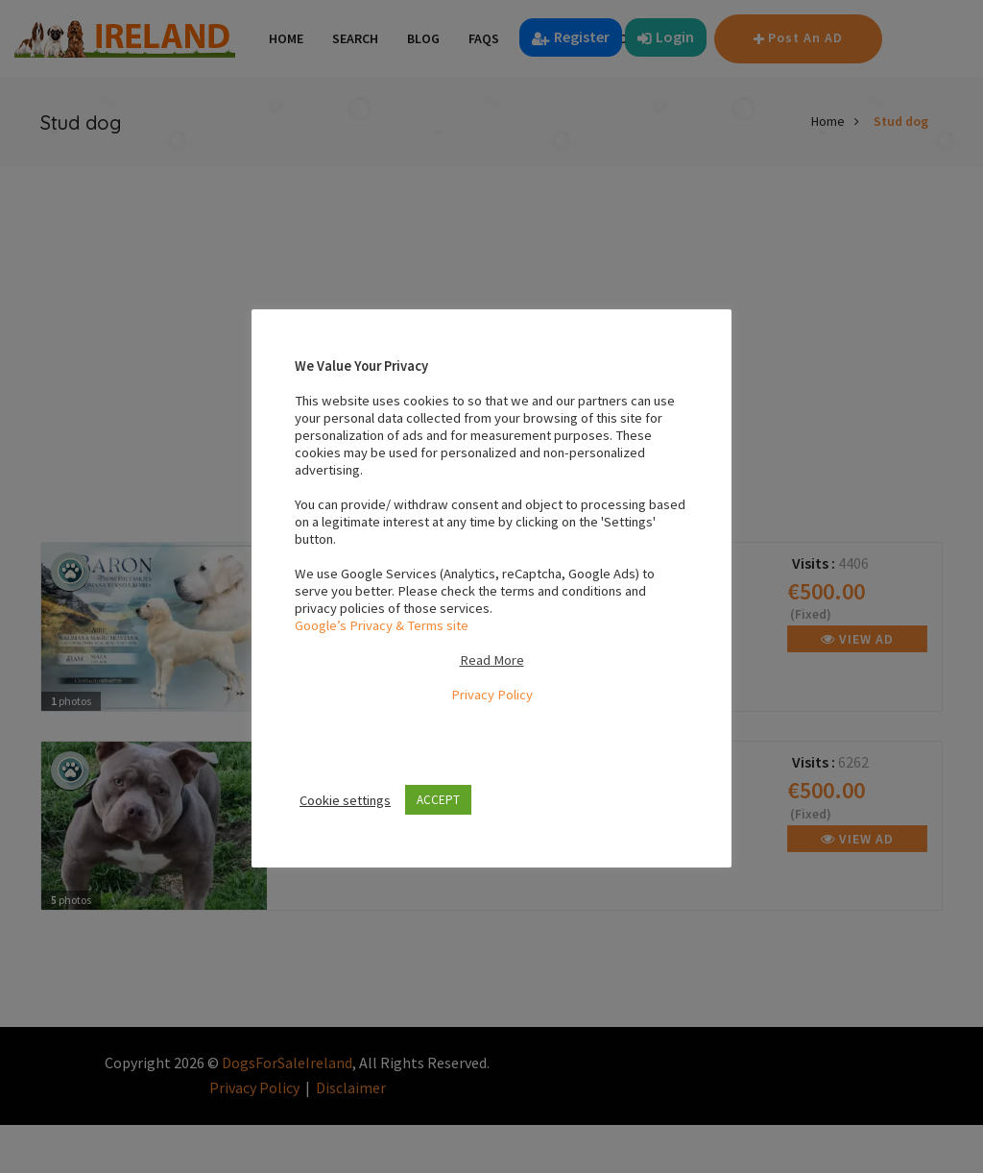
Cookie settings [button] (345, 800)
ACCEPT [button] (438, 800)
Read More (492, 660)
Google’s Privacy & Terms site (381, 625)
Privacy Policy (492, 694)
